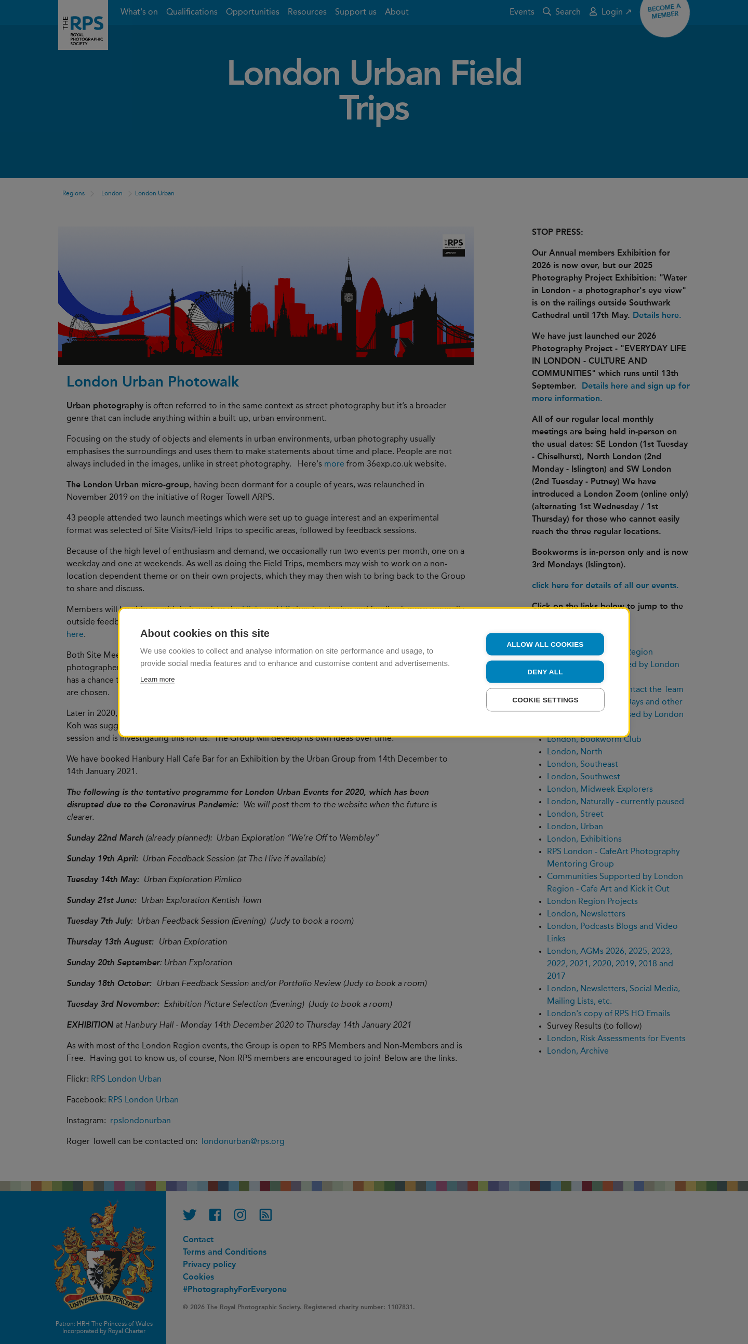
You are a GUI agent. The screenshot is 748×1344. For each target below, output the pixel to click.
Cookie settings (545, 699)
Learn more (157, 679)
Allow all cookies (544, 644)
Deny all (545, 671)
